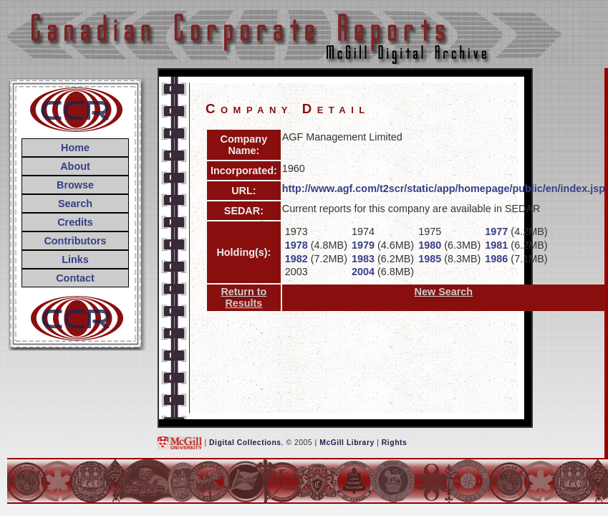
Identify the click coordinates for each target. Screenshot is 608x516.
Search (75, 203)
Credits (75, 222)
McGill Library (347, 442)
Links (75, 259)
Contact (75, 278)
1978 (296, 245)
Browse (75, 185)
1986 (496, 258)
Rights (394, 442)
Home (75, 147)
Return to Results (243, 297)
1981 (496, 245)
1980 (429, 245)
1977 (496, 231)
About (75, 166)
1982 (296, 258)
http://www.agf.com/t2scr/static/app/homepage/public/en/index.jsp (443, 188)
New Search (444, 291)
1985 (429, 258)
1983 (363, 258)
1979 (363, 245)
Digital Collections (245, 442)
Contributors (75, 241)
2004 (363, 271)
